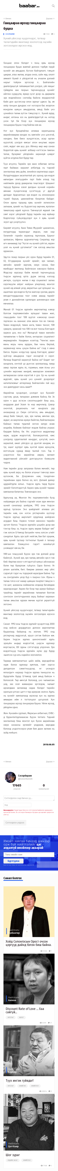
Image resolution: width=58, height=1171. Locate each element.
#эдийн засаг (13, 1160)
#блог (21, 1017)
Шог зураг (13, 1155)
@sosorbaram (25, 778)
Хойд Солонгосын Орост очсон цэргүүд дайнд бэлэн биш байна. (28, 943)
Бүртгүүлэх (13, 861)
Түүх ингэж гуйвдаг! (20, 1081)
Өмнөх (7, 18)
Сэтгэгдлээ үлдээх (15, 822)
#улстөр (10, 1017)
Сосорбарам (9, 34)
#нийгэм (22, 1086)
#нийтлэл (35, 1086)
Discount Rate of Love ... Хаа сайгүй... (25, 1010)
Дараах (50, 18)
